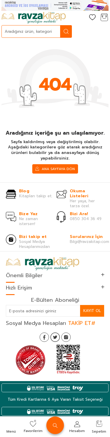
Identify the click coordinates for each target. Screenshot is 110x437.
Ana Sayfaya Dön (55, 169)
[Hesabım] (80, 18)
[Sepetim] (104, 18)
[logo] (33, 18)
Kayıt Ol (92, 310)
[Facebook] (44, 337)
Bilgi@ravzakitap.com (89, 241)
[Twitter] (55, 337)
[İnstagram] (66, 337)
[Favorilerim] (92, 18)
